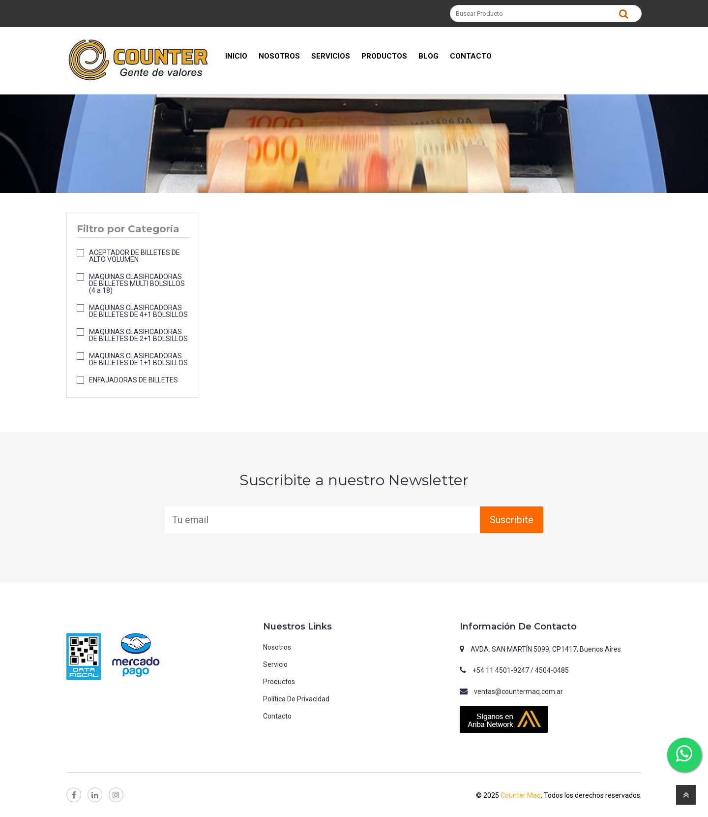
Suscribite (511, 520)
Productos (279, 682)
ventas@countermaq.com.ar (518, 691)
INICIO (236, 56)
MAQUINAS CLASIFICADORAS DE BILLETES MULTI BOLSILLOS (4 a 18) (137, 283)
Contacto (277, 716)
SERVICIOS (330, 56)
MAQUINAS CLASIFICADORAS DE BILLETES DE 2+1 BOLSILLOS (138, 335)
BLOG (428, 56)
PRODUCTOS (384, 56)
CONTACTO (471, 56)
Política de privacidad (296, 699)
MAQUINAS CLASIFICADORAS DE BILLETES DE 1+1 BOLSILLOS (138, 359)
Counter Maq (521, 795)
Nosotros (277, 647)
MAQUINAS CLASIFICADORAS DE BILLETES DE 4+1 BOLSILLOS (138, 311)
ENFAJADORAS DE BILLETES (133, 380)
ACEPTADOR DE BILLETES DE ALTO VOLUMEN (134, 256)
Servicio (275, 664)
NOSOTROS (279, 56)
